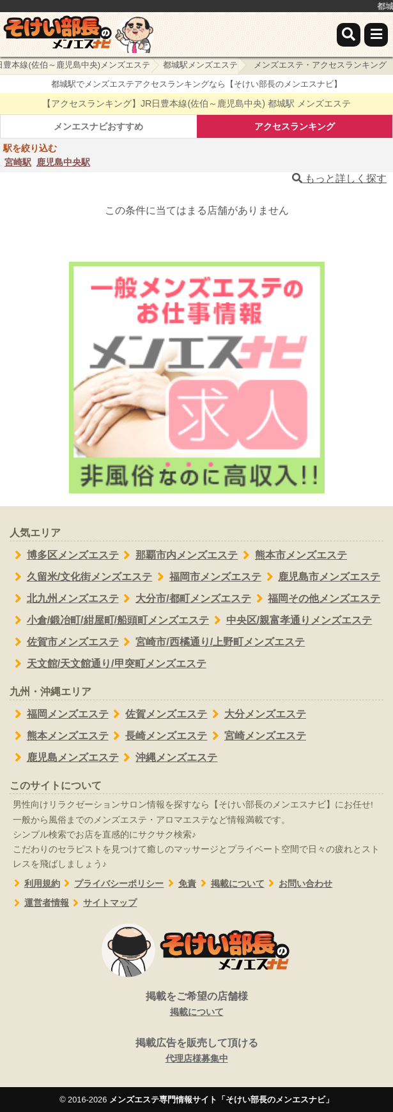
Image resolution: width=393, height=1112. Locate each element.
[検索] (348, 35)
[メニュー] (376, 35)
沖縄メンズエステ (168, 757)
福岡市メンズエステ (206, 577)
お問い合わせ (299, 884)
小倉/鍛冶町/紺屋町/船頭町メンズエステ (109, 620)
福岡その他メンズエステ (316, 599)
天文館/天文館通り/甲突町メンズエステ (108, 664)
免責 (180, 884)
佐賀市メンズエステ (64, 642)
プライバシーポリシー (112, 884)
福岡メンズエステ (59, 714)
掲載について (230, 884)
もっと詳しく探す (339, 178)
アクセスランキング (294, 126)
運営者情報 (39, 903)
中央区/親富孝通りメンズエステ (290, 620)
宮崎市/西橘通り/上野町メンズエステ (212, 642)
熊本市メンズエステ (292, 555)
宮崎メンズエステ (256, 736)
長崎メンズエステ (158, 736)
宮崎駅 (17, 162)
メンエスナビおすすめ (98, 126)
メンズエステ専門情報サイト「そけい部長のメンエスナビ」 (221, 1099)
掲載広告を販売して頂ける (196, 1051)
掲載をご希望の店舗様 (196, 1005)
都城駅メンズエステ (200, 65)
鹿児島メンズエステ (64, 757)
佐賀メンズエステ (158, 714)
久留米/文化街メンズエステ (81, 577)
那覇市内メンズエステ (178, 555)
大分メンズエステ (256, 714)
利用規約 (35, 884)
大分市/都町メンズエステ (185, 599)
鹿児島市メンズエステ (321, 577)
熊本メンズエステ (59, 736)
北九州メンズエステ (64, 599)
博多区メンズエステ (64, 555)
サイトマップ (103, 903)
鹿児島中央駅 (63, 162)
